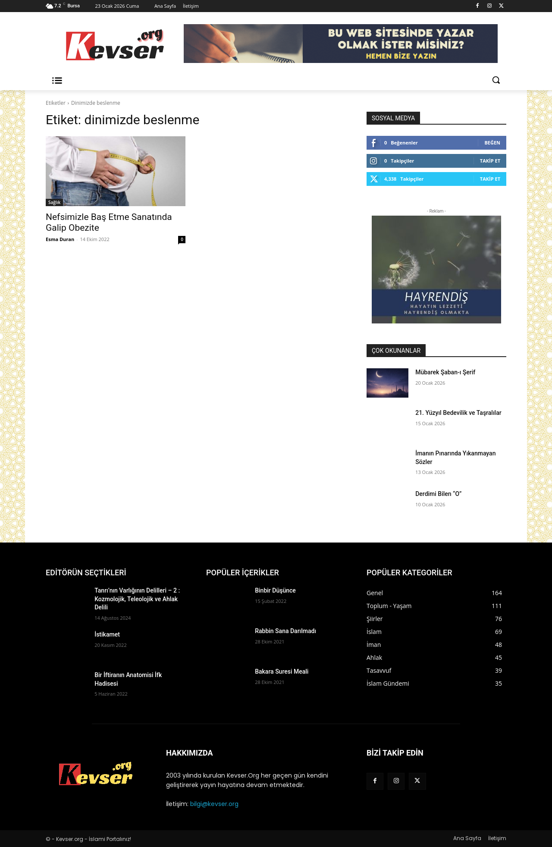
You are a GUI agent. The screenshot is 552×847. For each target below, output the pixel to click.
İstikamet (107, 634)
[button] (496, 79)
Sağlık (54, 202)
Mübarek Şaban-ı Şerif (445, 372)
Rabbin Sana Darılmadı (285, 630)
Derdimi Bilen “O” (438, 493)
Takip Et (490, 160)
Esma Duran (60, 239)
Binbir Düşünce (275, 590)
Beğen (492, 142)
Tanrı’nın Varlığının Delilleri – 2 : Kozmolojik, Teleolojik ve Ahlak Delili (137, 599)
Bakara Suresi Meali (281, 671)
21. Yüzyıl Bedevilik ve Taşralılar (458, 412)
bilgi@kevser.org (214, 804)
